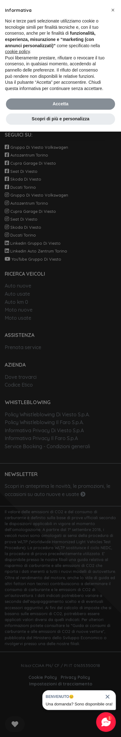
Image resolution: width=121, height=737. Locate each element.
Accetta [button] (60, 103)
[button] (113, 10)
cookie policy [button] (17, 51)
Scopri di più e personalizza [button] (60, 118)
